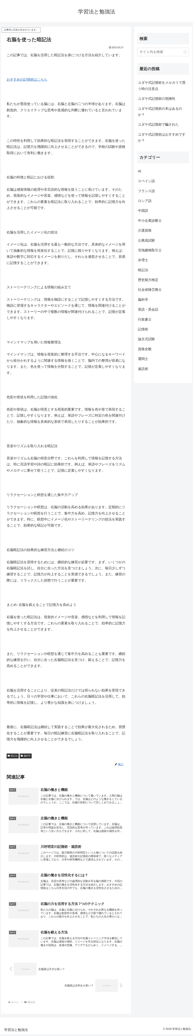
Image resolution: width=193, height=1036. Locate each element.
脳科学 (26, 755)
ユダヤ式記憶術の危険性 (156, 99)
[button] (185, 52)
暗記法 (13, 755)
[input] (163, 52)
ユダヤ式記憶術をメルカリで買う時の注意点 (161, 86)
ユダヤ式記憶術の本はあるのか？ (160, 112)
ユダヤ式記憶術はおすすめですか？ (161, 137)
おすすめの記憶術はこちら (27, 79)
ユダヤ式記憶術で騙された (158, 124)
